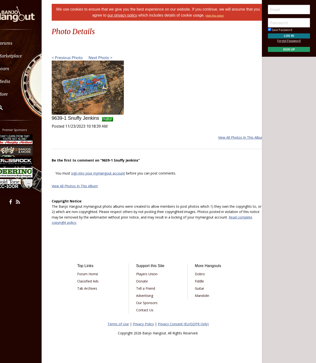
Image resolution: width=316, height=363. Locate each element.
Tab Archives (92, 288)
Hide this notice (222, 15)
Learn (16, 68)
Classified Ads (93, 281)
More (15, 94)
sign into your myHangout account (104, 173)
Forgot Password (289, 41)
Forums (17, 43)
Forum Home (92, 274)
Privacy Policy (143, 324)
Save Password (280, 30)
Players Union (148, 274)
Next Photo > (106, 57)
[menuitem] (27, 43)
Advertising (146, 295)
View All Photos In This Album (235, 137)
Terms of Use (118, 324)
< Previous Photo (73, 57)
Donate (144, 281)
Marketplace (22, 56)
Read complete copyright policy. (82, 222)
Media (16, 81)
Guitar (197, 288)
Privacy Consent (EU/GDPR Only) (183, 324)
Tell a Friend (147, 288)
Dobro (198, 274)
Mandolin (200, 295)
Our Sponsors (148, 302)
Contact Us (146, 310)
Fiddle (197, 281)
